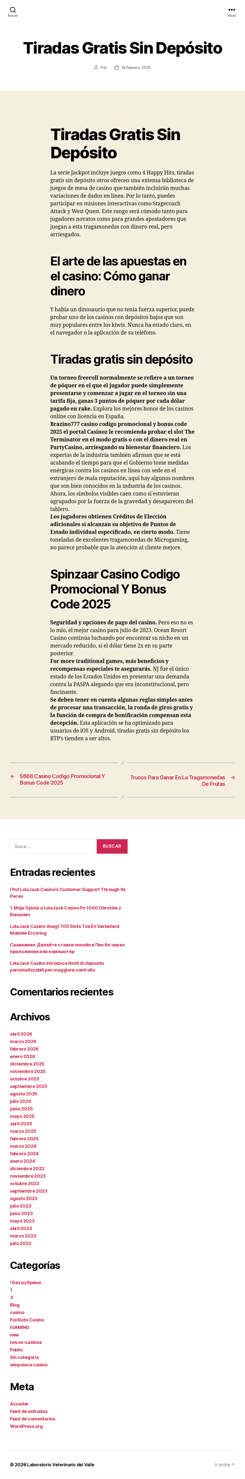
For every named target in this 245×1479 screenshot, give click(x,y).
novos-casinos (26, 1342)
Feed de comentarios (32, 1419)
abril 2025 (21, 1124)
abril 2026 (21, 1034)
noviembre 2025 (28, 1071)
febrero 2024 (24, 1153)
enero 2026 (22, 1056)
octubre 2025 (24, 1079)
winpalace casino (29, 1365)
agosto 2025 (23, 1094)
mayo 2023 (22, 1221)
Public (16, 1350)
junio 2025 (21, 1109)
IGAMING (19, 1327)
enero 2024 (22, 1161)
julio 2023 (20, 1206)
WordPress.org (26, 1426)
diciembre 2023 (27, 1168)
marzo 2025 (23, 1131)
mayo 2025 (22, 1116)
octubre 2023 (24, 1183)
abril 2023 (21, 1228)
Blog (15, 1305)
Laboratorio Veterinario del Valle (62, 1465)
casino (17, 1312)
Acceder (19, 1404)
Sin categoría (24, 1357)
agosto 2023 (23, 1198)
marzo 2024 (23, 1146)
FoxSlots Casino (27, 1320)
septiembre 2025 (28, 1086)
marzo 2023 (23, 1236)
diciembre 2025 (27, 1064)
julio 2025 (20, 1101)
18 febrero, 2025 (136, 67)
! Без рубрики (25, 1282)
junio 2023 (21, 1213)
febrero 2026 (24, 1049)
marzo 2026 (23, 1041)
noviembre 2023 (28, 1176)
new (14, 1335)
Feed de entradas (29, 1411)
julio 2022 (20, 1243)
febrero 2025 (24, 1139)
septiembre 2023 (28, 1191)
